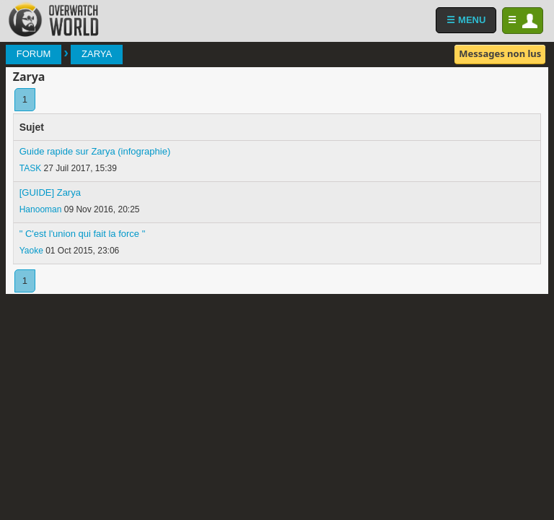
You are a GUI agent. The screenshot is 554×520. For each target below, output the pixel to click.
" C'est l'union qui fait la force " (82, 233)
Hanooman (40, 209)
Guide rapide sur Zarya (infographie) (95, 151)
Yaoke (31, 251)
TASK (30, 168)
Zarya (97, 53)
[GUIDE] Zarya (50, 192)
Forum (34, 53)
